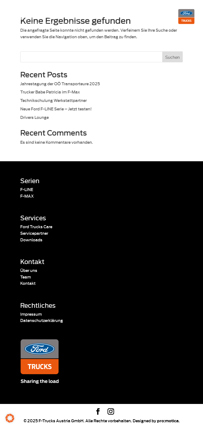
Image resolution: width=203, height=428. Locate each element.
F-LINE (26, 189)
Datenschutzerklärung (41, 320)
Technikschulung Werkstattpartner (53, 100)
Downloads (31, 239)
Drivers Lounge (34, 117)
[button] (10, 418)
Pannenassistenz (50, 16)
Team (25, 277)
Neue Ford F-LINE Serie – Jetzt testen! (56, 109)
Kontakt (28, 283)
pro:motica (168, 420)
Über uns (28, 270)
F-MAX (27, 196)
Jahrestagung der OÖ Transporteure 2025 (60, 83)
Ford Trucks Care (36, 226)
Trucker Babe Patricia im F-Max (50, 92)
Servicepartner (34, 233)
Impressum (31, 314)
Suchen (172, 57)
